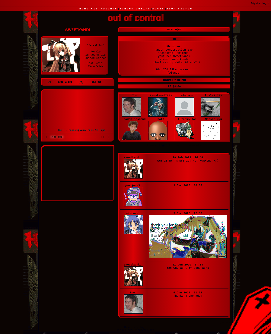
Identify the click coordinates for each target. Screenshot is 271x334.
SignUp (255, 3)
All (104, 8)
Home (84, 8)
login (163, 145)
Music (158, 8)
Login (265, 3)
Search (185, 8)
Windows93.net (144, 330)
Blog (171, 8)
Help (135, 327)
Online (143, 8)
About (127, 327)
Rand (127, 8)
